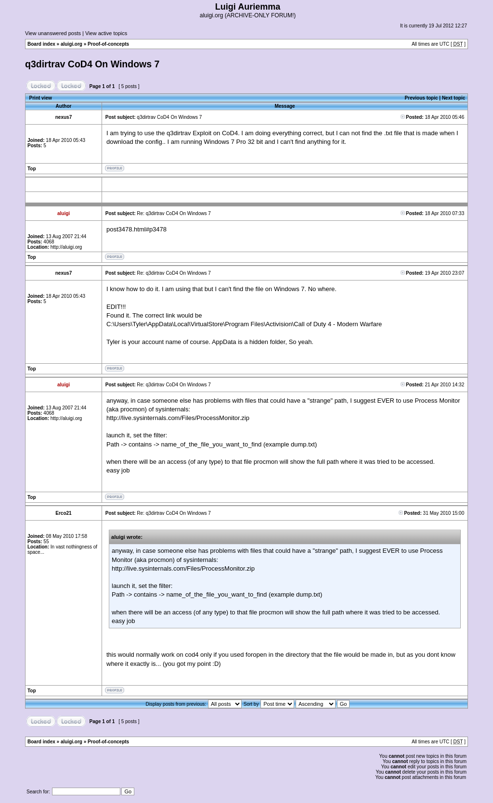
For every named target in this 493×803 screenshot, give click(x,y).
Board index (41, 44)
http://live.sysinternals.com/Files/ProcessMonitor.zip (177, 417)
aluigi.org (71, 44)
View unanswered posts (53, 33)
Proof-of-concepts (108, 44)
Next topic (453, 98)
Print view (40, 98)
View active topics (106, 33)
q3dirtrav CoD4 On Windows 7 (92, 64)
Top (31, 168)
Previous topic (421, 98)
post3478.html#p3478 (136, 229)
